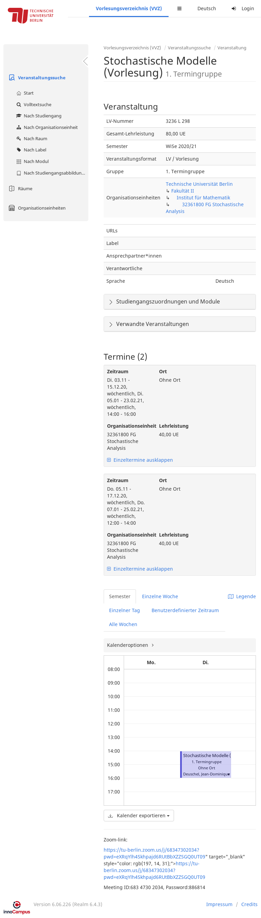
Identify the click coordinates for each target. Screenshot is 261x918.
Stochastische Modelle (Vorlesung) (218, 755)
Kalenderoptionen (128, 645)
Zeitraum (117, 371)
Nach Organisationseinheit (46, 127)
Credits (249, 904)
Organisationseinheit (128, 426)
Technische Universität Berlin (199, 184)
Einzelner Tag (124, 610)
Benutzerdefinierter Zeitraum (185, 610)
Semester (119, 596)
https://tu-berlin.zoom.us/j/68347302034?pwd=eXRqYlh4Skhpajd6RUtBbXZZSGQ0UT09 (154, 853)
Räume (19, 188)
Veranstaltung (232, 48)
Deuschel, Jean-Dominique (206, 773)
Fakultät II (182, 190)
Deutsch (206, 8)
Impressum (219, 904)
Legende (242, 596)
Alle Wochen (123, 624)
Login (242, 8)
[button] (228, 774)
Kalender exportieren (139, 815)
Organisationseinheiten (36, 208)
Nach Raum (31, 138)
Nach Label (30, 150)
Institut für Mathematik (203, 197)
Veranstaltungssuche (36, 78)
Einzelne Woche (160, 596)
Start (24, 93)
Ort (163, 371)
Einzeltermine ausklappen (140, 460)
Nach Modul (32, 161)
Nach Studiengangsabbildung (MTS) (51, 173)
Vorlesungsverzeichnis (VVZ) (129, 8)
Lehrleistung (174, 426)
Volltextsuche (33, 104)
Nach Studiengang (38, 116)
